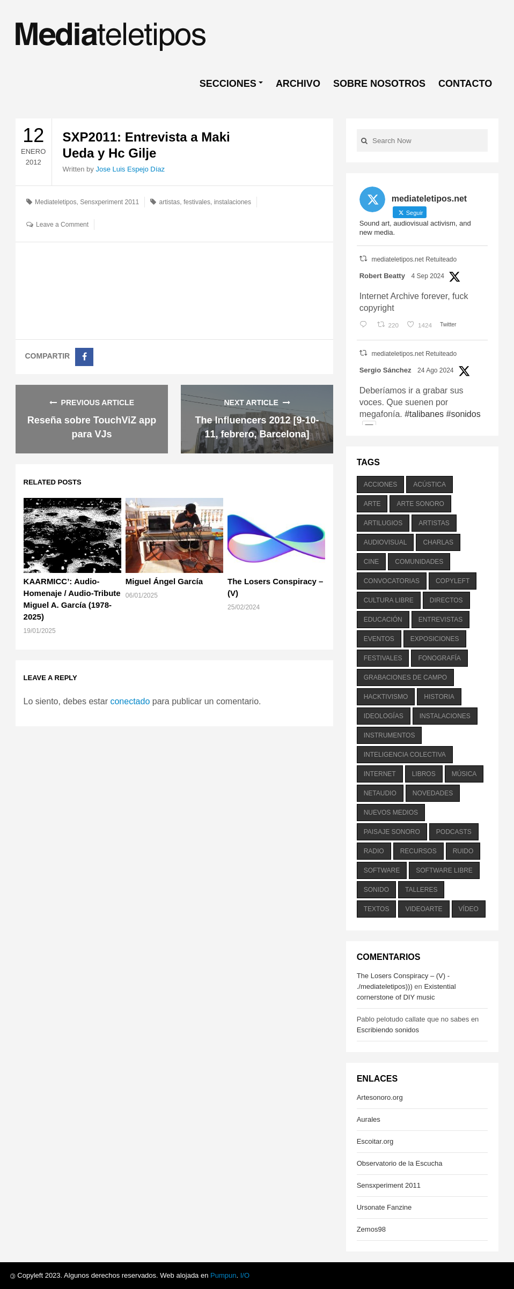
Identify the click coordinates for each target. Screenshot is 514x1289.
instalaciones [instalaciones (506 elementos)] (445, 716)
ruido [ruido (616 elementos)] (463, 851)
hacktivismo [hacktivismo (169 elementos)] (386, 697)
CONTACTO (465, 83)
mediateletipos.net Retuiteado (414, 259)
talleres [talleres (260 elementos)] (421, 889)
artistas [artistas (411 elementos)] (434, 523)
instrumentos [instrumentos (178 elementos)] (389, 735)
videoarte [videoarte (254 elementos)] (423, 909)
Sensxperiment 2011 (109, 202)
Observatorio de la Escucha (400, 1163)
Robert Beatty (382, 276)
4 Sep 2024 (428, 276)
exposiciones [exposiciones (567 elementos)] (434, 639)
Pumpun (223, 1275)
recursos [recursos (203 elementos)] (418, 851)
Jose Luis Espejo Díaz (130, 169)
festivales (196, 202)
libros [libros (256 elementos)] (424, 774)
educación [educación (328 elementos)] (383, 619)
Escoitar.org (375, 1141)
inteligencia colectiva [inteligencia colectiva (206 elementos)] (405, 754)
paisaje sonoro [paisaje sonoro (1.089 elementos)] (392, 832)
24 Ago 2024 (435, 370)
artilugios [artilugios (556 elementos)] (383, 523)
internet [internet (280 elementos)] (380, 774)
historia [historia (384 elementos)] (439, 697)
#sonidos (463, 414)
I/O (244, 1275)
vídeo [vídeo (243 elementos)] (469, 909)
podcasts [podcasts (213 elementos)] (454, 832)
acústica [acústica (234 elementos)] (429, 484)
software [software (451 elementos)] (382, 870)
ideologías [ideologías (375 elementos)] (383, 716)
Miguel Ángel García (164, 581)
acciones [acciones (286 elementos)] (381, 484)
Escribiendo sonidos (388, 1030)
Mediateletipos (55, 202)
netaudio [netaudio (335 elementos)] (380, 793)
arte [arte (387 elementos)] (372, 504)
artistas (169, 202)
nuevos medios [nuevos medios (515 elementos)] (391, 812)
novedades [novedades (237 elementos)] (433, 793)
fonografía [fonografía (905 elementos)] (439, 658)
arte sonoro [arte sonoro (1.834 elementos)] (420, 504)
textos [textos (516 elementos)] (377, 909)
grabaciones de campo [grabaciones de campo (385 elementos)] (405, 677)
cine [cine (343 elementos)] (371, 561)
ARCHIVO (298, 83)
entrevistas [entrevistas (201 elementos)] (440, 619)
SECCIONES (228, 83)
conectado (130, 701)
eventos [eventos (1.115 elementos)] (379, 639)
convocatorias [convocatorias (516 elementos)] (392, 581)
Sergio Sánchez (385, 370)
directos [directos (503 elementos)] (446, 600)
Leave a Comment (62, 224)
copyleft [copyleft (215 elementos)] (452, 581)
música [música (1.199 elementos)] (464, 774)
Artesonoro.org (380, 1097)
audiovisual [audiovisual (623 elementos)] (385, 542)
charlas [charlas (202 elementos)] (438, 542)
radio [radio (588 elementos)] (374, 851)
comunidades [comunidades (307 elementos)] (419, 561)
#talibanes (424, 414)
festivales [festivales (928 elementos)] (383, 658)
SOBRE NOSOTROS (379, 83)
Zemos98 (371, 1229)
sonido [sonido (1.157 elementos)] (376, 889)
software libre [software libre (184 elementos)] (444, 870)
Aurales (368, 1119)
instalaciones (232, 202)
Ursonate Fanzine (384, 1207)
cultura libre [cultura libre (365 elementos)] (389, 600)
